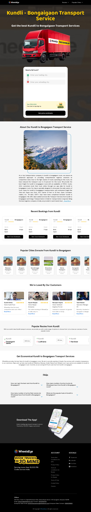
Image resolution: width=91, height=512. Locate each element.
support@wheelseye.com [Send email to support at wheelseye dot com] (25, 501)
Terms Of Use (55, 480)
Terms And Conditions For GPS (55, 460)
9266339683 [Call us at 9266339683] (69, 503)
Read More (7, 311)
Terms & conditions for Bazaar (55, 470)
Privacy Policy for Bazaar (55, 476)
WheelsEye (43, 509)
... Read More (67, 201)
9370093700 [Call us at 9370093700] (43, 501)
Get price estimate (45, 113)
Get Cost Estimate (13, 237)
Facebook (73, 457)
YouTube (72, 463)
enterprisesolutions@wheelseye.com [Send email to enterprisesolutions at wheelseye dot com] (38, 503)
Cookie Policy (55, 483)
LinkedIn (72, 460)
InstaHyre (73, 466)
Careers (53, 486)
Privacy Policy (55, 465)
